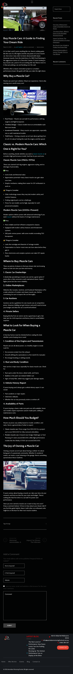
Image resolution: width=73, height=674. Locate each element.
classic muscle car (38, 154)
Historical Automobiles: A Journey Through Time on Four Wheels (60, 52)
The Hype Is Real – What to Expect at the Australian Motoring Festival (61, 33)
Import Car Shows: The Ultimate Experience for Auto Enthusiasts (61, 40)
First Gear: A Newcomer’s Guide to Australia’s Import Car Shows (61, 27)
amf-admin (19, 47)
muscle (9, 217)
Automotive (40, 47)
